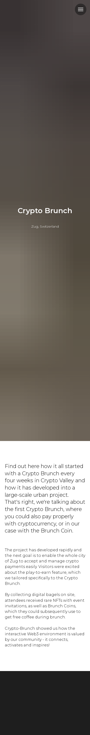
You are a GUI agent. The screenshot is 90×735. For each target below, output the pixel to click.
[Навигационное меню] (80, 9)
